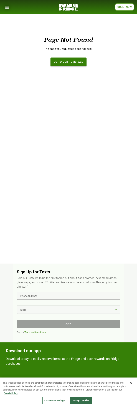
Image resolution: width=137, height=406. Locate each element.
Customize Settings (54, 400)
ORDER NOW (124, 7)
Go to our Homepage (68, 61)
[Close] (131, 383)
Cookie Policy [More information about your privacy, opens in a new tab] (11, 393)
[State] (68, 310)
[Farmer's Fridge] (68, 7)
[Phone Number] (68, 296)
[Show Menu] (7, 7)
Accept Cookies (81, 400)
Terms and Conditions (35, 332)
